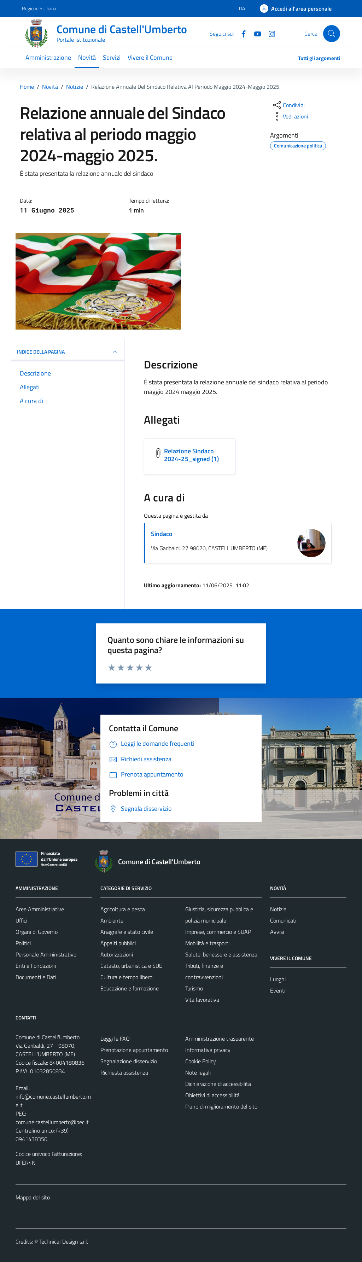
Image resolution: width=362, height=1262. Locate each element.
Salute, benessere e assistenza (221, 954)
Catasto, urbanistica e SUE (131, 965)
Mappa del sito (33, 1197)
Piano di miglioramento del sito (221, 1106)
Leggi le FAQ (115, 1038)
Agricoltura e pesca (122, 909)
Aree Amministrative (40, 909)
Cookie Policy (200, 1061)
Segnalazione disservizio (128, 1061)
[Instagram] (269, 33)
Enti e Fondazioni (36, 965)
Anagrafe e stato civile (126, 931)
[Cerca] (331, 33)
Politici (23, 943)
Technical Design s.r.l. (63, 1241)
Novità (87, 57)
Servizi (112, 57)
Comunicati (283, 920)
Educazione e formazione (129, 988)
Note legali (198, 1072)
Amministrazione (48, 57)
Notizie (278, 909)
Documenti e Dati (36, 977)
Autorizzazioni (116, 954)
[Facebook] (241, 33)
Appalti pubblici (118, 943)
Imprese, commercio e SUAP (218, 931)
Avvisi (277, 931)
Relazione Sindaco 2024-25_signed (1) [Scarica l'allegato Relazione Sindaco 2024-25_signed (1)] (191, 455)
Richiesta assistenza (124, 1072)
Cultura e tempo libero (126, 977)
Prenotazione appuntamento (134, 1050)
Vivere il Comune (150, 57)
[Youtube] (255, 33)
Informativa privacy (207, 1050)
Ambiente (111, 920)
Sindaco (162, 534)
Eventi (277, 990)
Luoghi (278, 979)
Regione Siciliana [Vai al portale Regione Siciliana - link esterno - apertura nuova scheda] (39, 8)
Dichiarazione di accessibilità (218, 1084)
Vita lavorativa (202, 999)
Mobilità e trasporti (207, 943)
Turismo (194, 988)
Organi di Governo (37, 931)
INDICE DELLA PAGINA (68, 352)
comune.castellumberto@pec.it (52, 1122)
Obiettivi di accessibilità (212, 1095)
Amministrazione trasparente (219, 1038)
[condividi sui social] (288, 105)
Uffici (21, 920)
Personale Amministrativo (46, 954)
